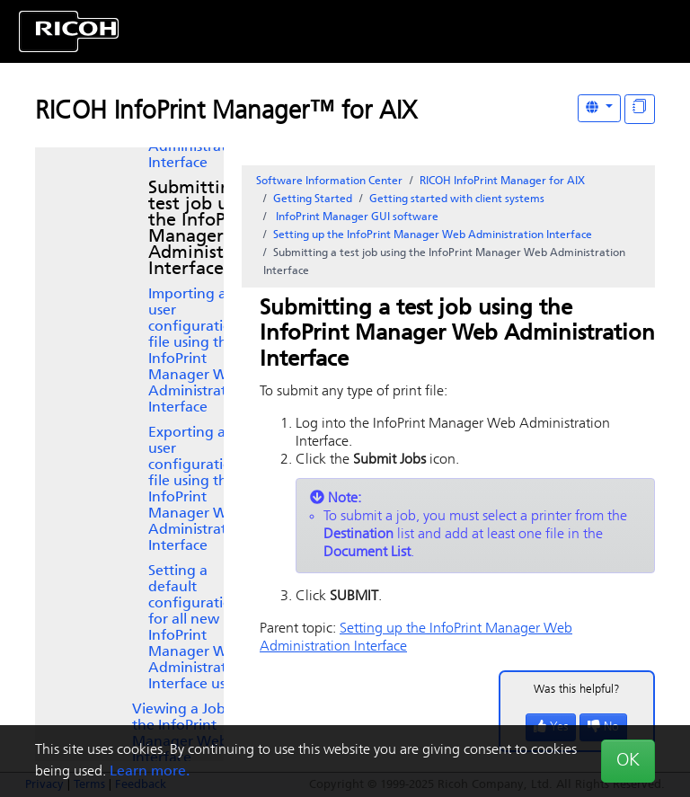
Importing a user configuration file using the (198, 351)
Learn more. (150, 772)
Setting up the (432, 235)
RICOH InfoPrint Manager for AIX (502, 181)
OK (628, 761)
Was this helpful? (577, 689)
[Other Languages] (599, 108)
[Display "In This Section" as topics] (639, 109)
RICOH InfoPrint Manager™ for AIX (226, 112)
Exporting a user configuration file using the (198, 489)
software (355, 217)
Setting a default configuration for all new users (198, 628)
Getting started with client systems (456, 199)
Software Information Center (329, 181)
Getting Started (312, 199)
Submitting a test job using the (211, 229)
